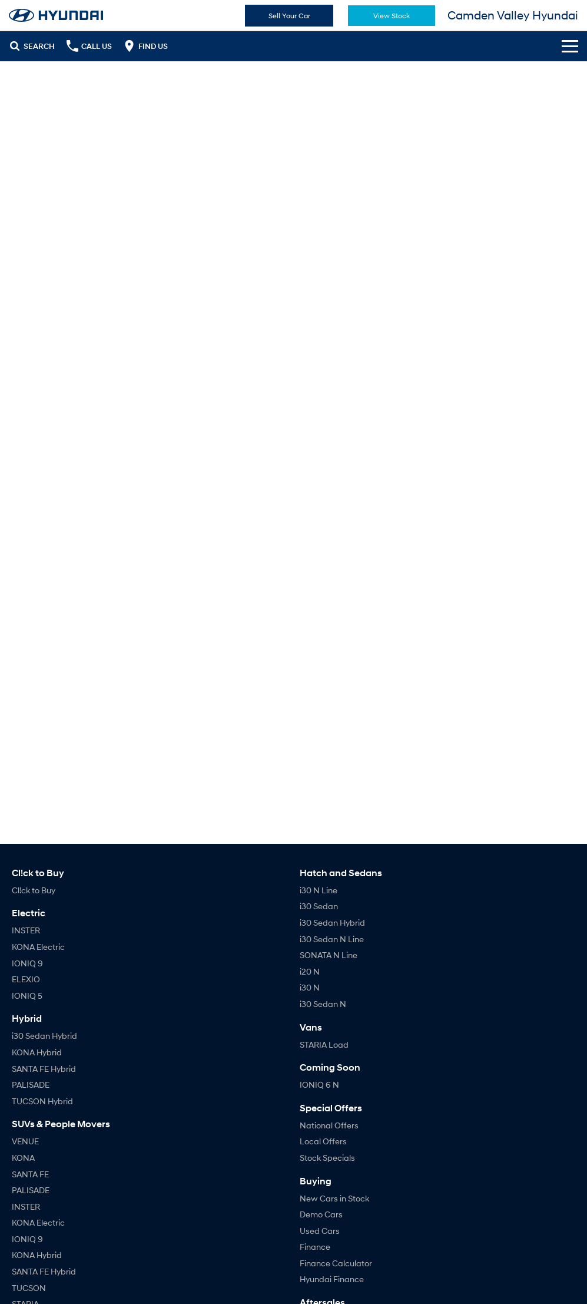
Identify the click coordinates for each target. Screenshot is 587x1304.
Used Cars (320, 1231)
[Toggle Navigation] (570, 46)
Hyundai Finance (332, 1279)
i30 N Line (318, 890)
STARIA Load (324, 1044)
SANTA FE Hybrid (44, 1069)
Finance (315, 1247)
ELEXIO (26, 979)
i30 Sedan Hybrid (44, 1036)
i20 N (310, 971)
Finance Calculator (336, 1263)
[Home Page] (56, 15)
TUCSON (29, 1288)
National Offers (329, 1125)
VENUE (25, 1141)
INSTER (26, 930)
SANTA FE (30, 1174)
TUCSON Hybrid (42, 1101)
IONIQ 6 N (319, 1084)
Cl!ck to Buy (33, 890)
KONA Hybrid (37, 1052)
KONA (23, 1158)
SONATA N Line (328, 955)
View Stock (391, 15)
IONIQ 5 (27, 996)
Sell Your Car (289, 15)
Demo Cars (321, 1214)
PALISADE (30, 1084)
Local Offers (323, 1141)
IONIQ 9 (27, 963)
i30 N (310, 987)
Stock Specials (327, 1158)
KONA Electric (38, 947)
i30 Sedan (319, 906)
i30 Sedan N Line (332, 939)
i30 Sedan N (323, 1004)
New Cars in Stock (334, 1198)
